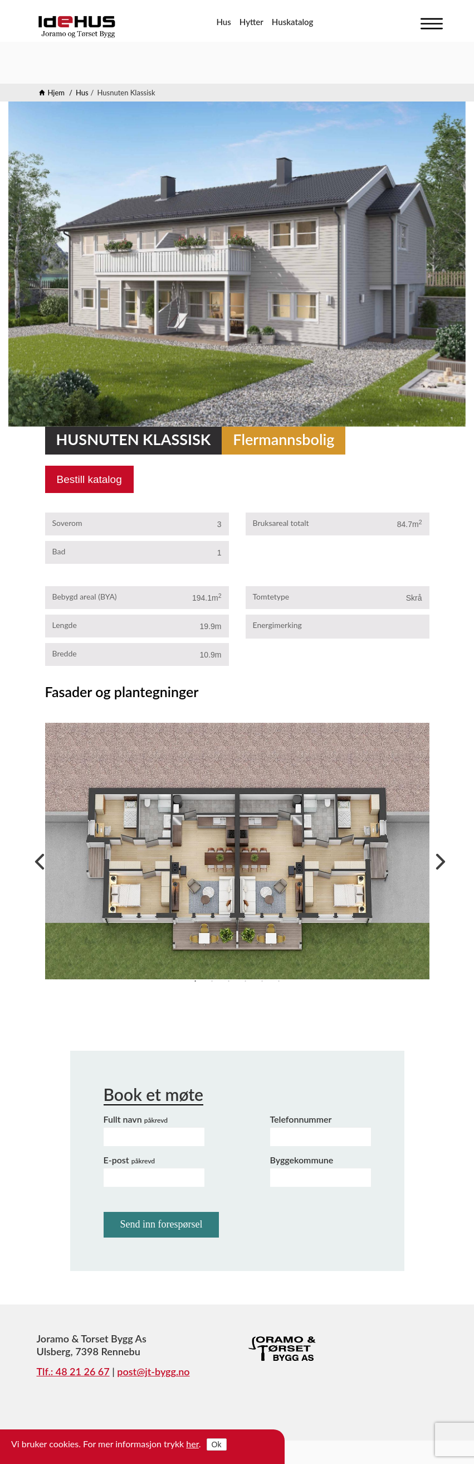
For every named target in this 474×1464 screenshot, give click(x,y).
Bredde (64, 653)
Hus (223, 22)
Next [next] (437, 858)
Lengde (64, 625)
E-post (129, 1159)
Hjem (56, 92)
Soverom (67, 523)
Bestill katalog (89, 479)
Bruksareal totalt (281, 523)
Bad (59, 551)
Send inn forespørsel (161, 1224)
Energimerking (277, 625)
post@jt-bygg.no (153, 1371)
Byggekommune (302, 1159)
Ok (217, 1444)
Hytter (251, 22)
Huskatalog (293, 22)
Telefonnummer (301, 1119)
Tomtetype (271, 596)
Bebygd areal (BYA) (84, 596)
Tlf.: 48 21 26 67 (73, 1371)
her (192, 1443)
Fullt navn (136, 1119)
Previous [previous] (36, 858)
